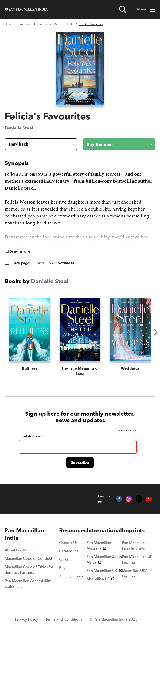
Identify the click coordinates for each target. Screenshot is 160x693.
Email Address (31, 489)
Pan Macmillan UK (104, 624)
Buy (62, 621)
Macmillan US (100, 632)
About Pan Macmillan (23, 603)
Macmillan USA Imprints (134, 627)
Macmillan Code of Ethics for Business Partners (29, 623)
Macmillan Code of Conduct (28, 611)
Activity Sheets (71, 629)
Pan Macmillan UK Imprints (137, 613)
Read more (19, 251)
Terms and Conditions (63, 672)
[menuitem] (32, 587)
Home (9, 24)
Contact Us (68, 596)
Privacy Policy (26, 672)
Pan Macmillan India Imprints (134, 599)
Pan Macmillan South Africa (104, 613)
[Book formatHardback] (37, 144)
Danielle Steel (63, 24)
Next (156, 332)
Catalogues (68, 604)
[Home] (26, 9)
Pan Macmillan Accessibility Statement (28, 637)
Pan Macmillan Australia (99, 599)
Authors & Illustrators (33, 24)
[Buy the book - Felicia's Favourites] (115, 144)
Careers (65, 612)
